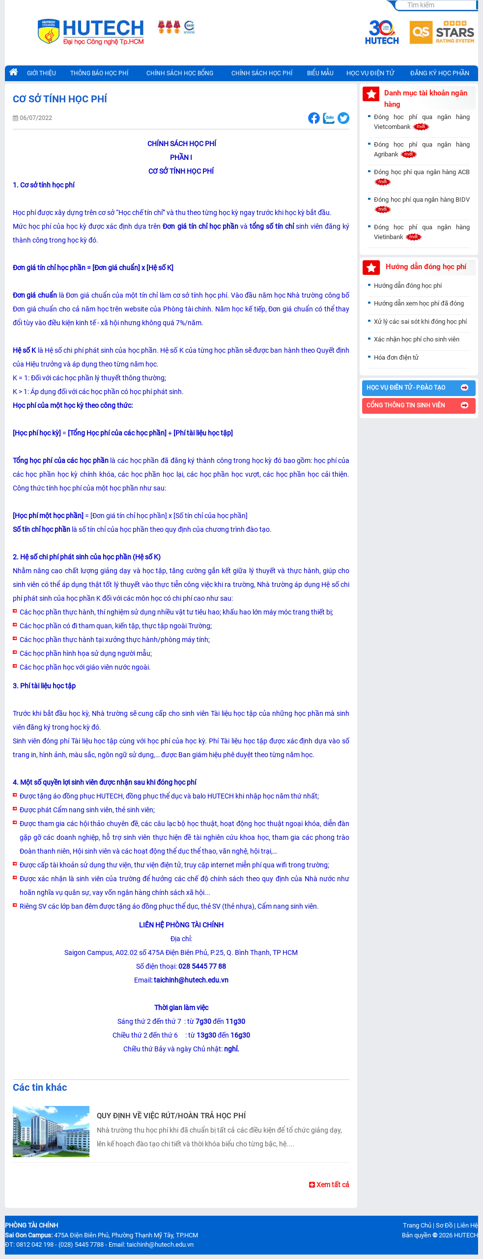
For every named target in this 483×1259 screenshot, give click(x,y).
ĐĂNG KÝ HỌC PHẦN (439, 73)
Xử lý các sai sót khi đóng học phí (420, 321)
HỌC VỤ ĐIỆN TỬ (370, 73)
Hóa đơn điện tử (396, 357)
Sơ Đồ (444, 1225)
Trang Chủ (417, 1225)
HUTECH (466, 1235)
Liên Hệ (467, 1225)
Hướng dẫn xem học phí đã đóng (419, 303)
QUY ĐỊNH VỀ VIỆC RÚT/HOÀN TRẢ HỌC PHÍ (171, 1115)
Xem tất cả (329, 1185)
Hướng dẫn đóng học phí (408, 285)
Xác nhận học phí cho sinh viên (416, 339)
